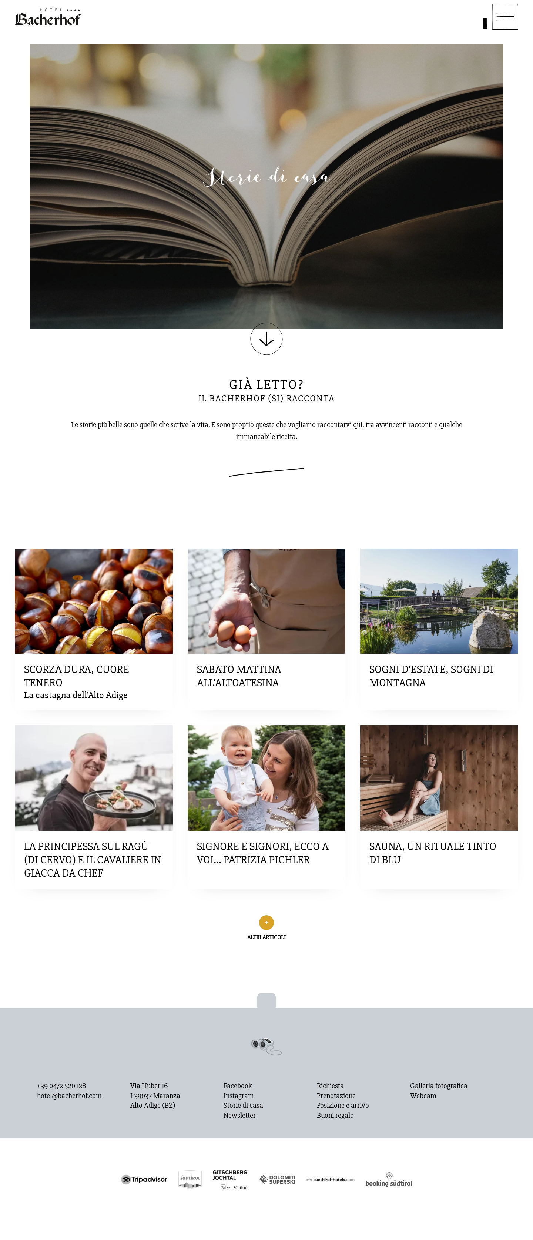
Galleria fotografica (438, 1086)
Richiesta (330, 1086)
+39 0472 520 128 (61, 1086)
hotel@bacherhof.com (69, 1096)
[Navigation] (505, 17)
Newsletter (240, 1115)
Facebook (238, 1086)
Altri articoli (266, 937)
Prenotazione (336, 1096)
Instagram (239, 1096)
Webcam (423, 1096)
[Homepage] (48, 16)
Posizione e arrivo (343, 1105)
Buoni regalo (335, 1115)
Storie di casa (243, 1105)
